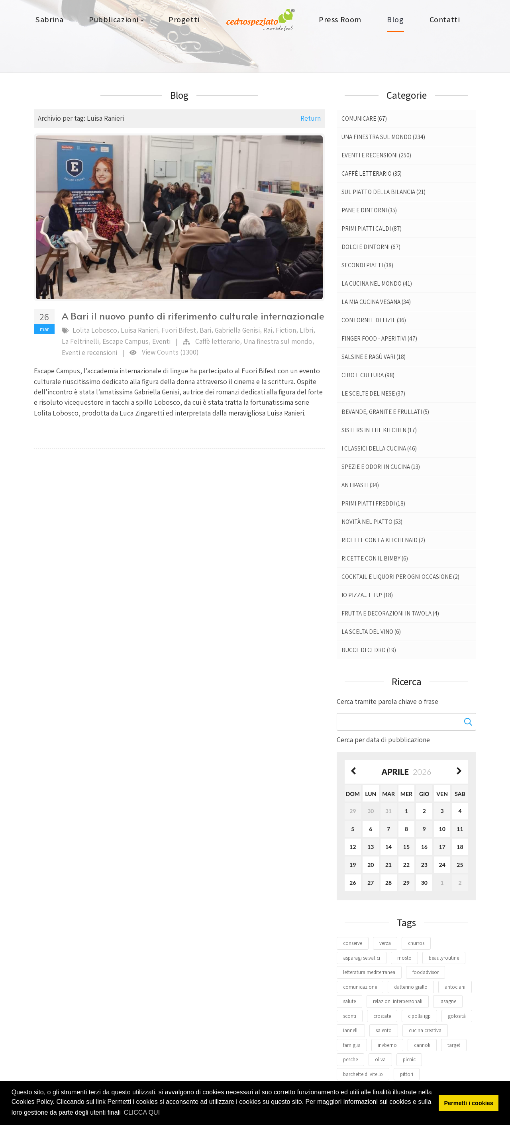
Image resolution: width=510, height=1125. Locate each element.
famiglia (352, 1045)
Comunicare (364, 118)
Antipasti (360, 485)
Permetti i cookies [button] (468, 1103)
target (453, 1045)
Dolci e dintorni (370, 247)
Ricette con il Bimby (374, 558)
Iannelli (351, 1030)
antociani (455, 987)
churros (416, 943)
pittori (406, 1074)
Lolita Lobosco (95, 330)
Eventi (161, 341)
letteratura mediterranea (369, 972)
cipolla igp (419, 1016)
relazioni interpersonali (397, 1001)
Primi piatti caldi (371, 228)
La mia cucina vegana (376, 302)
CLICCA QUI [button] (142, 1112)
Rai (267, 330)
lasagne (447, 1001)
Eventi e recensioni (89, 352)
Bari (205, 330)
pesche (350, 1059)
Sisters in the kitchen (379, 430)
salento (384, 1030)
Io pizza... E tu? (367, 595)
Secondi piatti (367, 265)
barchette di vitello (363, 1074)
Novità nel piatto (371, 521)
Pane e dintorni (369, 210)
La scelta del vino (371, 631)
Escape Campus (125, 341)
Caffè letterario (217, 341)
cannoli (422, 1045)
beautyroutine (444, 957)
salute (349, 1001)
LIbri (306, 330)
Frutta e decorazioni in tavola (390, 613)
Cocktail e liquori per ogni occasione (400, 576)
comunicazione (360, 987)
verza (385, 943)
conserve (352, 943)
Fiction (286, 330)
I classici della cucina (379, 448)
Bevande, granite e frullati (385, 412)
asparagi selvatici (361, 957)
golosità (457, 1016)
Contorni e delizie (373, 320)
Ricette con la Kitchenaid (383, 540)
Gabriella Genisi (237, 330)
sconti (349, 1016)
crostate (382, 1016)
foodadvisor (425, 972)
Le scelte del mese (373, 393)
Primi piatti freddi (373, 503)
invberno (387, 1045)
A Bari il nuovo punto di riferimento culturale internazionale (193, 315)
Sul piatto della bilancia (383, 192)
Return (310, 118)
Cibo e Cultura (367, 375)
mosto (404, 957)
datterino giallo (411, 987)
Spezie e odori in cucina (380, 466)
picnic (409, 1059)
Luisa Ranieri (139, 330)
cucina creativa (425, 1030)
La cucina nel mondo (376, 283)
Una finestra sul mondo (277, 341)
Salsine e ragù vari (373, 357)
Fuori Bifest (178, 330)
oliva (380, 1059)
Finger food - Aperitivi (379, 338)
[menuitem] (49, 20)
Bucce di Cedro (368, 650)
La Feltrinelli (80, 341)
